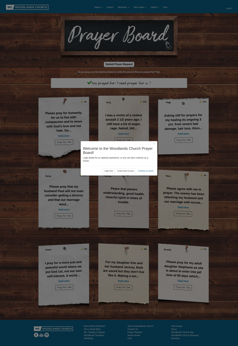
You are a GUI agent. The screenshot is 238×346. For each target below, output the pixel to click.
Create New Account (125, 185)
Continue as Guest (145, 185)
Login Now (108, 185)
